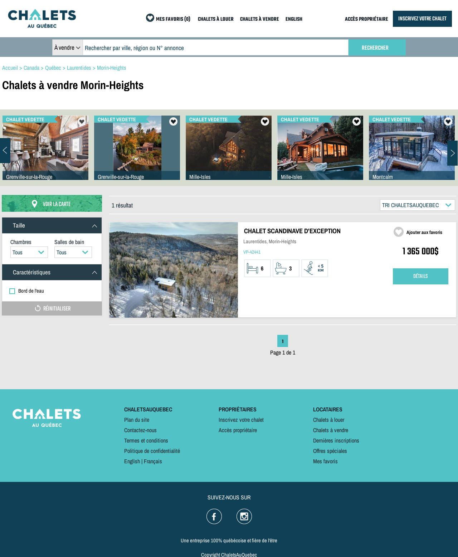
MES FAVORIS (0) (173, 19)
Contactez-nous (140, 430)
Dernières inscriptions (336, 440)
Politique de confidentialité (152, 451)
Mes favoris (325, 461)
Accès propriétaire (238, 430)
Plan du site (136, 420)
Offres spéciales (330, 451)
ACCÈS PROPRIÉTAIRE (366, 19)
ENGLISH (294, 19)
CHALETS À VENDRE (259, 19)
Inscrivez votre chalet (241, 420)
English (132, 461)
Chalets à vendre (330, 430)
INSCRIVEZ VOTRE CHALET (422, 18)
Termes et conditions (146, 440)
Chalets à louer (328, 420)
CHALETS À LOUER (216, 19)
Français (153, 461)
